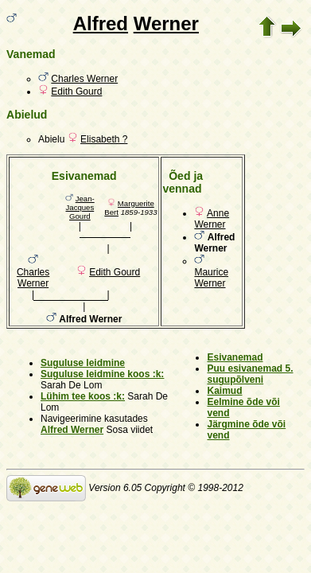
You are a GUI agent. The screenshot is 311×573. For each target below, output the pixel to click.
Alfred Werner (72, 429)
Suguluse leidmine (83, 362)
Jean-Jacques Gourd (80, 207)
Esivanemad (234, 357)
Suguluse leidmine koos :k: (102, 374)
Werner (166, 23)
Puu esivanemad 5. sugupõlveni (250, 374)
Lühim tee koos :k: (83, 396)
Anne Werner (211, 219)
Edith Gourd (76, 91)
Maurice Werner (211, 278)
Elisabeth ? (103, 139)
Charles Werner (84, 78)
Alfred (100, 23)
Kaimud (224, 390)
